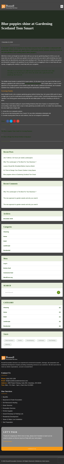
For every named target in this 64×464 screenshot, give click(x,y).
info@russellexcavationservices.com (17, 380)
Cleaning (6, 232)
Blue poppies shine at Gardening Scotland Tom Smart (19, 174)
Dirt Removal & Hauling (10, 402)
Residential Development (10, 416)
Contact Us (32, 448)
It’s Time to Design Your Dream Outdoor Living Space (16, 136)
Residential (6, 250)
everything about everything (33, 83)
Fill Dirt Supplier (8, 411)
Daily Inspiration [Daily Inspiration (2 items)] (9, 340)
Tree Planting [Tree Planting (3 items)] (52, 340)
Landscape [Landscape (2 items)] (41, 340)
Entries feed (7, 268)
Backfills (5, 397)
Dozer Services (7, 405)
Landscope (6, 245)
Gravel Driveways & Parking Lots (13, 414)
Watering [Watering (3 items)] (7, 344)
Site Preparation (8, 422)
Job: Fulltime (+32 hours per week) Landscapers (18, 158)
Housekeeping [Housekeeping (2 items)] (30, 340)
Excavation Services (9, 408)
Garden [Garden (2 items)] (20, 340)
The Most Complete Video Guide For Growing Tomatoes (16, 131)
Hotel (5, 241)
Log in (5, 263)
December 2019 (8, 218)
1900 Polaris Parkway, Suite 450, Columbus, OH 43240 (24, 383)
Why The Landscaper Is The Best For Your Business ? (19, 162)
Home (5, 236)
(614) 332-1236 (11, 378)
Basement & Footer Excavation (12, 400)
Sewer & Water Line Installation (12, 419)
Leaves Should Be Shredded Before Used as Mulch (19, 166)
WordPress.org (8, 277)
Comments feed (8, 272)
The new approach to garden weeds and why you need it (20, 198)
